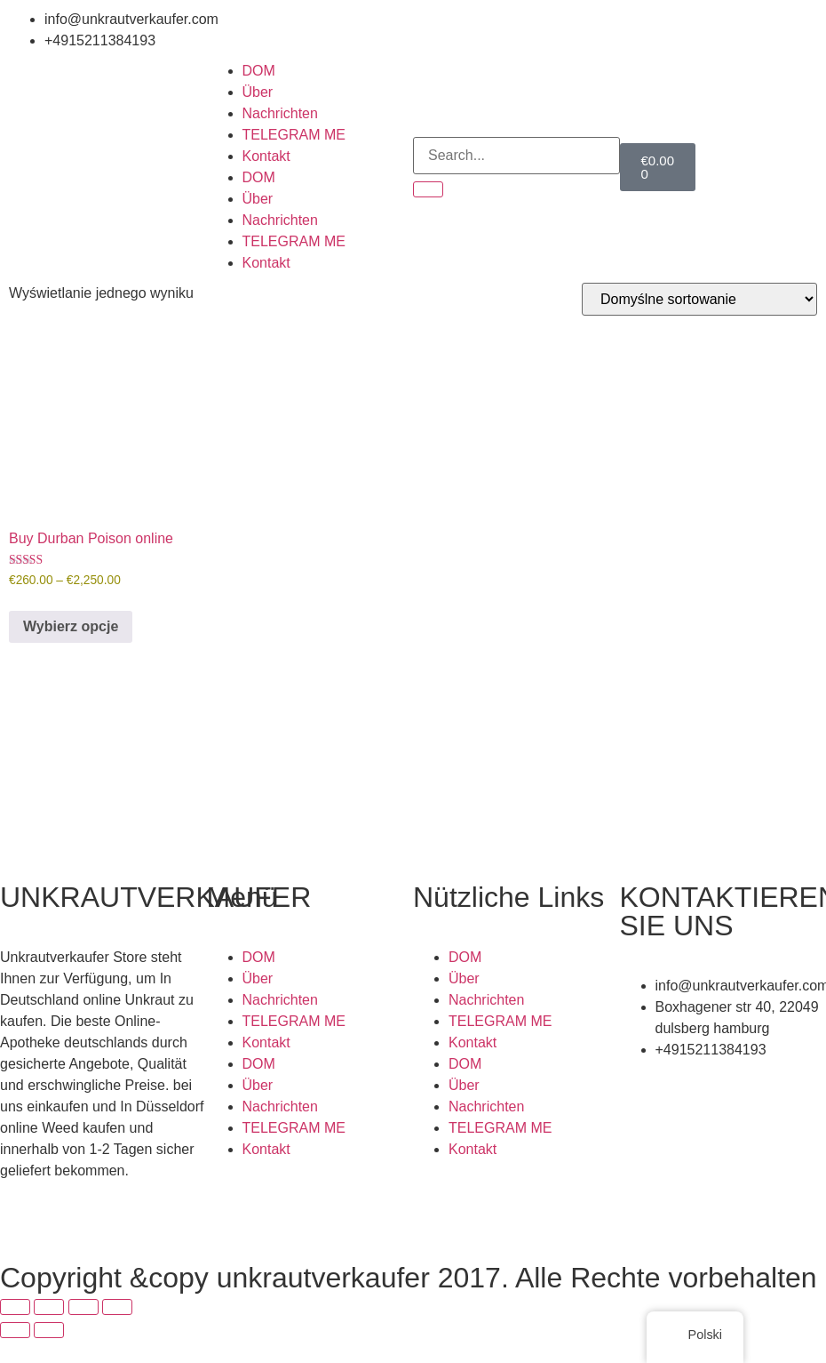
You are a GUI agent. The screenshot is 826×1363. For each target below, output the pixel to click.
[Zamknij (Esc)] (117, 1307)
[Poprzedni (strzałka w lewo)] (15, 1330)
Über (258, 92)
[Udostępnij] (83, 1307)
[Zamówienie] (699, 299)
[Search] (428, 189)
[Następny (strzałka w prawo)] (49, 1330)
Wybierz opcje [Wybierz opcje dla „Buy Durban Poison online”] (70, 626)
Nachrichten (280, 113)
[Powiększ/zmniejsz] (15, 1307)
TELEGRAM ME (293, 134)
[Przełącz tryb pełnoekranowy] (49, 1307)
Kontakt (266, 156)
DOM (258, 70)
